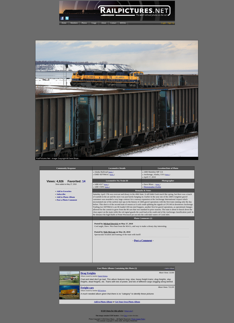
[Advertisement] (117, 32)
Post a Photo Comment (67, 200)
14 (83, 181)
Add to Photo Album (66, 197)
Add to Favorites (64, 191)
